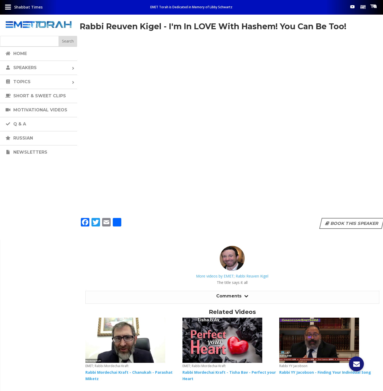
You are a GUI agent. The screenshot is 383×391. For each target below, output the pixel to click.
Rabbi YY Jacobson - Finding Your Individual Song (325, 372)
